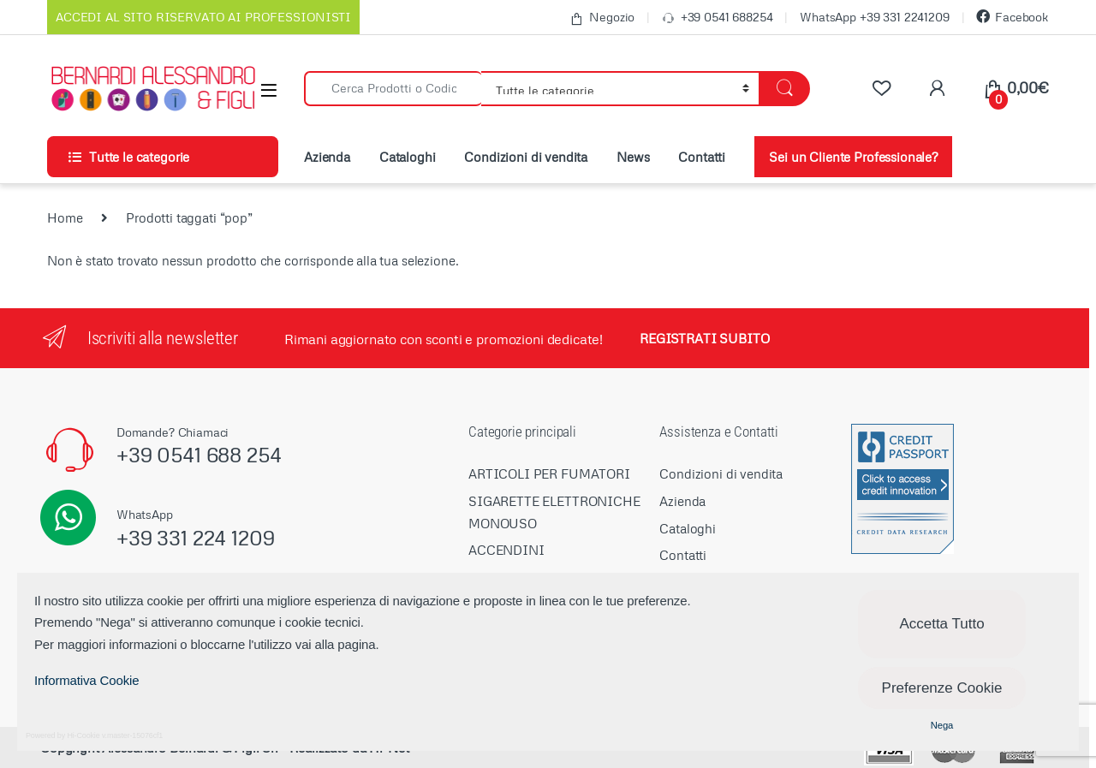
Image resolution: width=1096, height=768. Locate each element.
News (632, 156)
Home (64, 217)
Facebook (1012, 16)
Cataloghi (407, 156)
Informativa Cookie (86, 680)
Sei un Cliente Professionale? (853, 156)
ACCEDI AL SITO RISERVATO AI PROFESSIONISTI (203, 16)
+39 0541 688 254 (199, 454)
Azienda (327, 156)
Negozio (601, 17)
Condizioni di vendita (525, 156)
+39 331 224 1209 (195, 537)
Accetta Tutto (941, 624)
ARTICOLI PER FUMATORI (549, 473)
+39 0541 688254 (717, 17)
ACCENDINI (506, 549)
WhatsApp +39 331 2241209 (874, 16)
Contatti (701, 156)
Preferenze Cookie (942, 688)
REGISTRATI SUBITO (704, 338)
